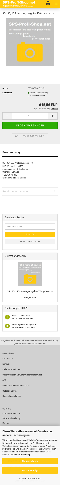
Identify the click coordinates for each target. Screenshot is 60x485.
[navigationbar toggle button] (56, 4)
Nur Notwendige (30, 470)
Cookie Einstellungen (11, 396)
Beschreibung (11, 152)
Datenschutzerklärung (20, 454)
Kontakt (5, 364)
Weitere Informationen (30, 478)
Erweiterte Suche (30, 241)
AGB (4, 380)
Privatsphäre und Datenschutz (16, 385)
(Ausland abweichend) (36, 96)
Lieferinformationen (11, 369)
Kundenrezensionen (15, 191)
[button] (7, 116)
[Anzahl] (30, 116)
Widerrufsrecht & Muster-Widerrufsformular (22, 375)
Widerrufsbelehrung (11, 418)
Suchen (30, 234)
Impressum (7, 358)
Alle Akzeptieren (30, 461)
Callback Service (9, 391)
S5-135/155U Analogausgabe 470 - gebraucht (30, 291)
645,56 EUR (30, 297)
